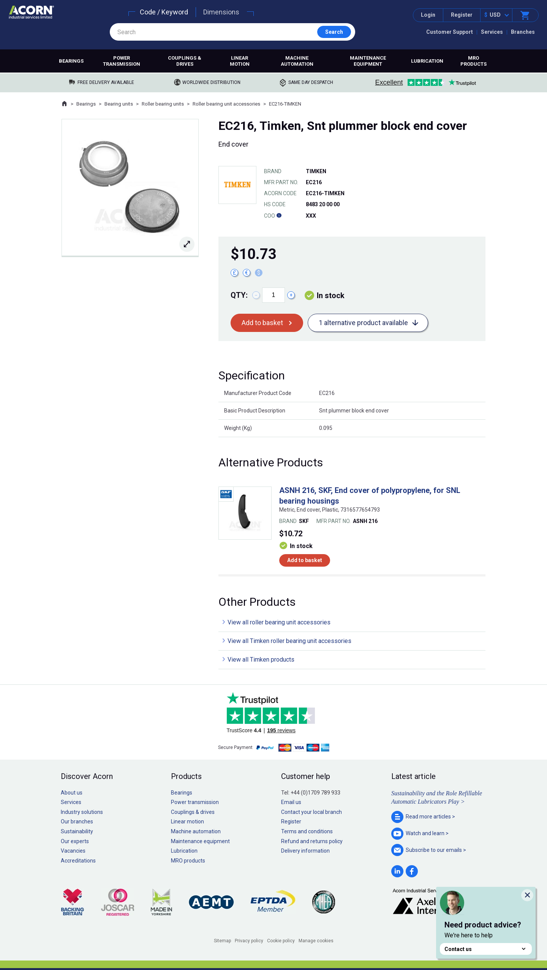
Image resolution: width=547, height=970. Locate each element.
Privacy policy (249, 940)
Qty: (239, 295)
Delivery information (305, 851)
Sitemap (222, 940)
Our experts (75, 841)
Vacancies (73, 851)
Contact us (485, 949)
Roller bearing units (163, 104)
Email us (291, 802)
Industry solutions (82, 812)
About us (71, 793)
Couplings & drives (184, 61)
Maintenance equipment (368, 61)
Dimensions (221, 12)
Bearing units (118, 104)
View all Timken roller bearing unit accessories (289, 641)
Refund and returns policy (312, 841)
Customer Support (449, 32)
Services (492, 32)
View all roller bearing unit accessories (279, 622)
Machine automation (297, 61)
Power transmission (121, 61)
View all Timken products (261, 659)
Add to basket (262, 323)
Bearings (71, 61)
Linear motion (240, 61)
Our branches (77, 821)
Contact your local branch (311, 812)
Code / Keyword (164, 12)
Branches (523, 32)
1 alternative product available (363, 323)
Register (462, 15)
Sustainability (77, 831)
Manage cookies (316, 940)
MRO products (473, 61)
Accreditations (78, 861)
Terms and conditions (307, 831)
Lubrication (427, 61)
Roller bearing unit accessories (226, 104)
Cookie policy (281, 940)
